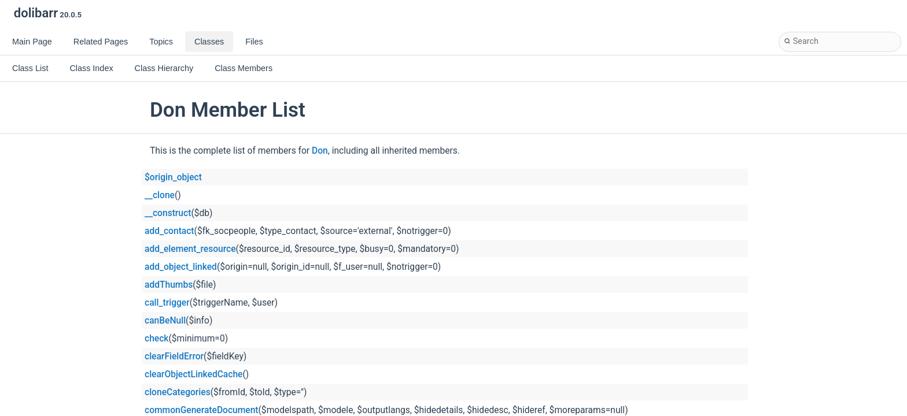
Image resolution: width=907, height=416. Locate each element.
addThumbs (169, 285)
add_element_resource (190, 249)
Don (320, 151)
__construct (168, 213)
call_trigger (167, 303)
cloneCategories (178, 392)
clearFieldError (174, 356)
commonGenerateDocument (202, 410)
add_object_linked (181, 267)
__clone (160, 195)
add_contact (169, 231)
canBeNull (165, 320)
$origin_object (173, 177)
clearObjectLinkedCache (193, 374)
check (156, 338)
